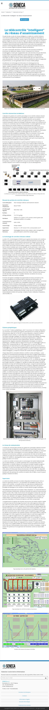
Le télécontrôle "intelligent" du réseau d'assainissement (16, 15)
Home (3, 12)
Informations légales (24, 699)
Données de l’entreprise (25, 692)
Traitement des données (24, 705)
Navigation (24, 19)
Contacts (24, 696)
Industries (8, 12)
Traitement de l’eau (18, 12)
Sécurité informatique (24, 701)
